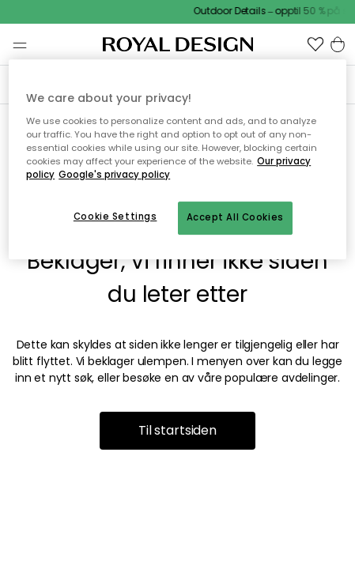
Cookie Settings (115, 216)
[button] (315, 44)
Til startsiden (177, 430)
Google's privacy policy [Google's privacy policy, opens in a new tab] (114, 174)
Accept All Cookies (235, 217)
